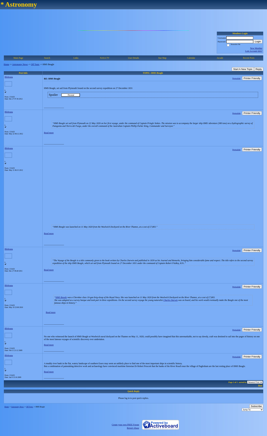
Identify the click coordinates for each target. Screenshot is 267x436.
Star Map (162, 58)
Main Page (18, 58)
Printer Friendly (252, 78)
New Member (256, 48)
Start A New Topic (243, 69)
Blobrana (9, 77)
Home (6, 64)
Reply (259, 69)
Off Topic (35, 64)
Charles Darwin (170, 300)
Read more (49, 132)
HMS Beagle (61, 297)
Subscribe (256, 406)
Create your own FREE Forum (125, 424)
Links (75, 58)
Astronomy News (20, 64)
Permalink (236, 78)
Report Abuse (133, 428)
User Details (133, 58)
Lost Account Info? (253, 51)
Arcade (220, 58)
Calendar (191, 58)
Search (47, 58)
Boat (260, 385)
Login (258, 41)
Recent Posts (248, 58)
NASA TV (104, 58)
